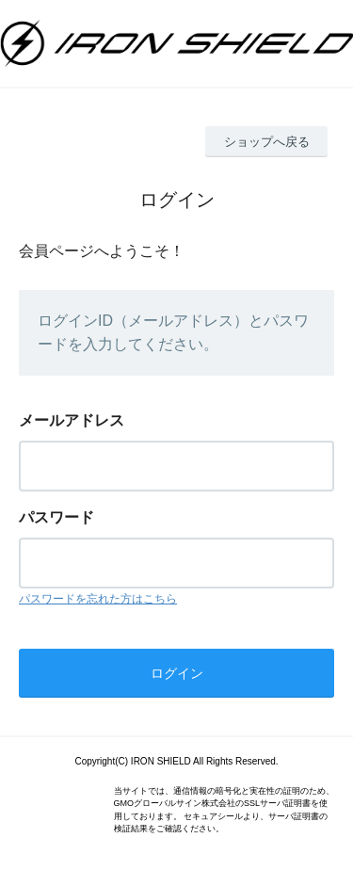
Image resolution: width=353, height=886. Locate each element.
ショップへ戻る (267, 142)
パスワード (56, 517)
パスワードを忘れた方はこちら (98, 598)
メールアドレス (71, 420)
